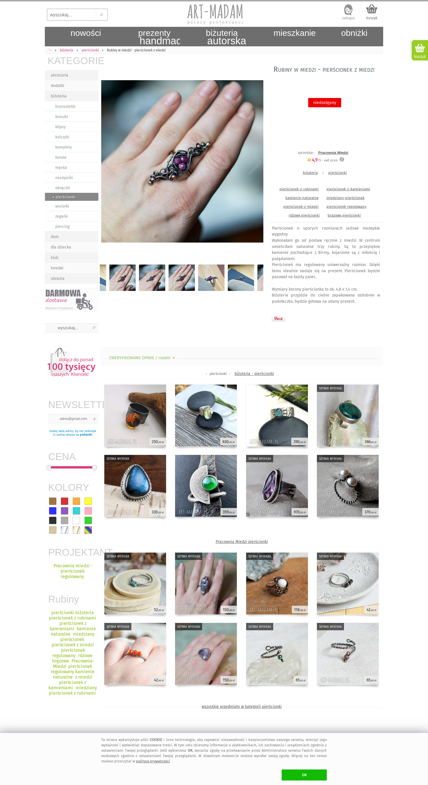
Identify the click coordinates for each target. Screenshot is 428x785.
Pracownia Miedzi (333, 153)
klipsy (60, 127)
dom (55, 236)
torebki (57, 268)
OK (304, 775)
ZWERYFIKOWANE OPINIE (142, 358)
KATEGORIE (73, 60)
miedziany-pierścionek (345, 198)
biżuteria (59, 96)
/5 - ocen (322, 160)
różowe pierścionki (304, 215)
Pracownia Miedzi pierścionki (242, 541)
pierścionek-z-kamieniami (348, 189)
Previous (109, 162)
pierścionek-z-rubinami (299, 189)
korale (61, 157)
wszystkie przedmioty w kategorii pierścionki (242, 706)
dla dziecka (61, 247)
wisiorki (62, 206)
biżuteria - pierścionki (254, 373)
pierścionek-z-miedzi (301, 206)
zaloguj (348, 18)
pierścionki (337, 173)
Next (254, 162)
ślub (54, 257)
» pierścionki (63, 197)
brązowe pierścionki (344, 215)
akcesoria (59, 75)
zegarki (61, 216)
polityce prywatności (153, 761)
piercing (62, 226)
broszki (61, 116)
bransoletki (65, 106)
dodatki (57, 85)
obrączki (62, 188)
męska (61, 167)
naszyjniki (64, 177)
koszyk (372, 18)
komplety (63, 147)
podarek (86, 435)
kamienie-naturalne (302, 198)
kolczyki (62, 137)
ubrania (58, 278)
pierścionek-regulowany (346, 206)
